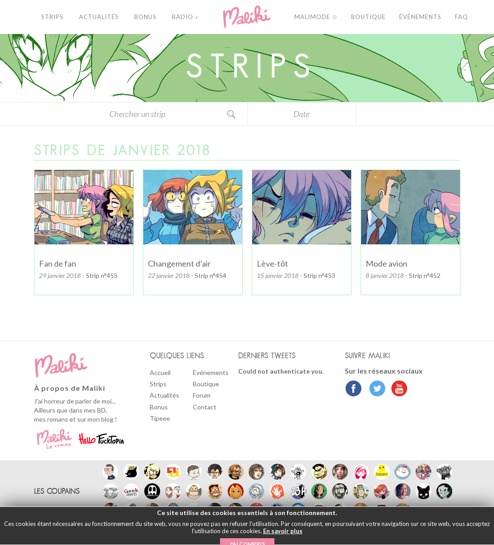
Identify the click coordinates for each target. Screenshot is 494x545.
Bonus (159, 407)
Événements (211, 372)
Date (301, 114)
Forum (201, 395)
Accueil (160, 372)
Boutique (206, 384)
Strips (158, 384)
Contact (204, 407)
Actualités (164, 395)
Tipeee (160, 418)
